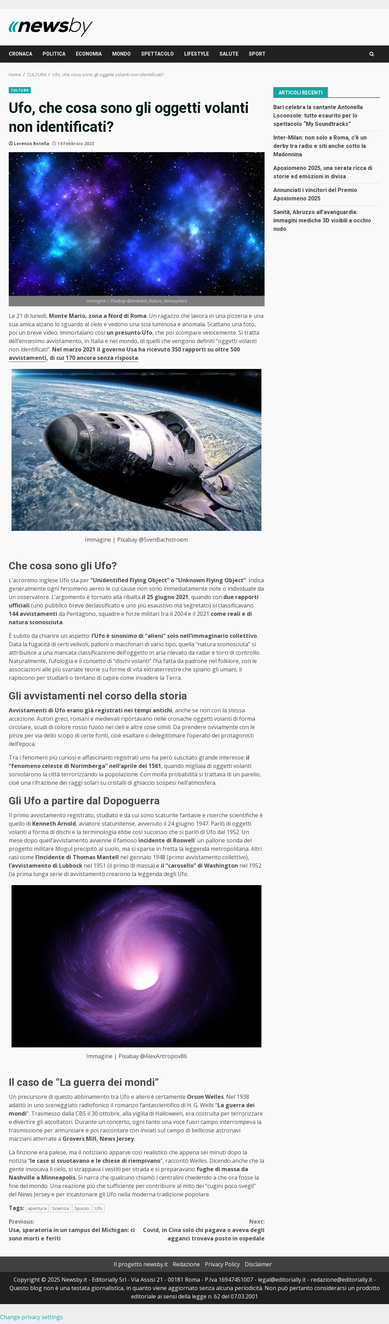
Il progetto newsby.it (141, 1264)
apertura (37, 1208)
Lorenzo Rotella (31, 144)
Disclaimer (258, 1264)
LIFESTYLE (196, 54)
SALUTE (228, 54)
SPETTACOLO (157, 54)
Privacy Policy (222, 1264)
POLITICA (54, 54)
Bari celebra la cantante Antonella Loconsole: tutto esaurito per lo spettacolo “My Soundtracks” (318, 115)
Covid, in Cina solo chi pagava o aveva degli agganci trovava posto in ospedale (201, 1229)
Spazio (81, 1208)
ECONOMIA (89, 54)
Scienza (60, 1208)
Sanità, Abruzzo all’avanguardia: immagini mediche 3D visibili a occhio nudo (322, 220)
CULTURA (20, 90)
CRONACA (20, 54)
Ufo (98, 1208)
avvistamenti (27, 358)
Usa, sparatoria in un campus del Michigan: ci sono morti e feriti (73, 1229)
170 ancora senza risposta (101, 358)
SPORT (257, 54)
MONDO (121, 54)
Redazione (186, 1264)
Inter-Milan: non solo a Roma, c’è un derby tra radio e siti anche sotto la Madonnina (320, 146)
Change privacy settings (31, 1317)
